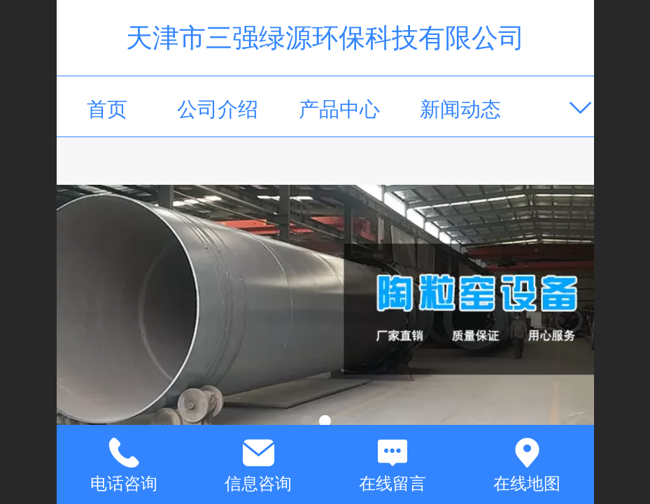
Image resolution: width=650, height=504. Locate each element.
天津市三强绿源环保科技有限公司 (325, 37)
